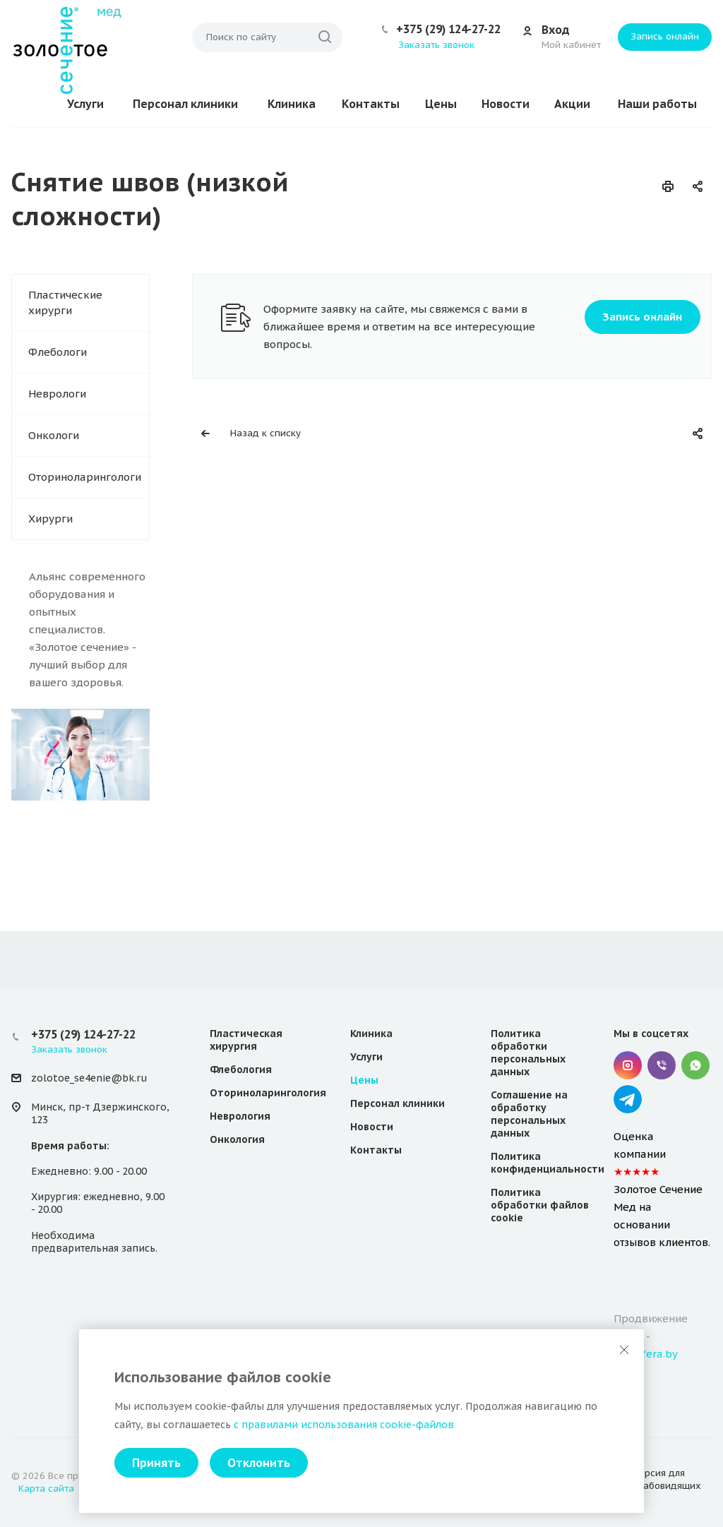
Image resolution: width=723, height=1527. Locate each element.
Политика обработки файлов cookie (540, 1205)
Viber (661, 1065)
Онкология (237, 1139)
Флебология (241, 1069)
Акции (572, 104)
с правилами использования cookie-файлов (344, 1424)
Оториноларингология (268, 1092)
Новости (506, 104)
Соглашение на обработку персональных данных (529, 1114)
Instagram (628, 1065)
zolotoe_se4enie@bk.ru (89, 1078)
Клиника (292, 104)
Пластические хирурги (65, 302)
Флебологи (57, 352)
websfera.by (646, 1353)
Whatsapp (695, 1065)
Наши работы (657, 104)
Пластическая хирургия (246, 1040)
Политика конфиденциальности (547, 1162)
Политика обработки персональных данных (528, 1052)
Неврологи (57, 393)
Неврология (240, 1116)
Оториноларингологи (84, 477)
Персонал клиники (185, 104)
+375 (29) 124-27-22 (448, 29)
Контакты (371, 104)
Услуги (85, 104)
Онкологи (53, 435)
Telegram (628, 1099)
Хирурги (50, 518)
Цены (441, 104)
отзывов (635, 1242)
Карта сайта (46, 1489)
